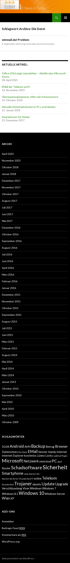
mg (23, 43)
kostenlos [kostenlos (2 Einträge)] (30, 455)
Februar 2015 (9, 348)
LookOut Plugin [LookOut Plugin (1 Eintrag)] (60, 456)
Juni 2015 (7, 334)
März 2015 (8, 341)
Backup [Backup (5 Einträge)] (38, 446)
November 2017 (11, 187)
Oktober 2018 (10, 167)
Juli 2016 (7, 254)
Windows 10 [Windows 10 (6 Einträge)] (31, 493)
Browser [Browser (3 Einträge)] (61, 446)
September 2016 (11, 241)
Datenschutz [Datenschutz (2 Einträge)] (10, 451)
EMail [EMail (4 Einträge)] (33, 451)
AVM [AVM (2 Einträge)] (27, 446)
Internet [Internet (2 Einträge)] (62, 451)
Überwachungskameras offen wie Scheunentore (30, 96)
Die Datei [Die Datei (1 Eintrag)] (22, 452)
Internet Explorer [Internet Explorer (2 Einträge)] (13, 455)
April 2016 (8, 267)
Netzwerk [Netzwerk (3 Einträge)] (31, 461)
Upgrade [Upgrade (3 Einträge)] (61, 484)
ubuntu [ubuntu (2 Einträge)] (36, 484)
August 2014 (9, 355)
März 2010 (8, 415)
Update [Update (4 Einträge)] (48, 484)
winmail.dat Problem (15, 39)
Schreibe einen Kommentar (41, 43)
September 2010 (11, 395)
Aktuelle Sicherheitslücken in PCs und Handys (29, 106)
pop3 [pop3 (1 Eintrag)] (59, 461)
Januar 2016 (9, 288)
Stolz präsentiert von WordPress (18, 558)
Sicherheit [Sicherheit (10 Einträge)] (55, 467)
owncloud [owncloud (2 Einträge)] (45, 461)
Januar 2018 (9, 173)
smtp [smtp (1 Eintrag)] (26, 474)
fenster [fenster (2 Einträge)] (42, 451)
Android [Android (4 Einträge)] (17, 446)
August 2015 (9, 321)
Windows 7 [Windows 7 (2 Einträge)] (49, 488)
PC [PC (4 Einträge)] (54, 461)
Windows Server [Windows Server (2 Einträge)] (55, 493)
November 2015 (11, 301)
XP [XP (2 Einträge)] (12, 498)
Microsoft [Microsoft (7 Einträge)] (12, 460)
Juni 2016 (7, 261)
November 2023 (11, 160)
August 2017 (9, 200)
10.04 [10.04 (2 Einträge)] (5, 446)
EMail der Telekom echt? (16, 86)
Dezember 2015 (11, 294)
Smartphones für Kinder (16, 116)
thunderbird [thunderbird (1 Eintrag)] (8, 484)
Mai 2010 (7, 402)
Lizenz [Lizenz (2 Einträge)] (41, 455)
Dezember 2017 (11, 180)
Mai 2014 (7, 361)
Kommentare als (14, 535)
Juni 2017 (7, 214)
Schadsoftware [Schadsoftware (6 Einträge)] (26, 467)
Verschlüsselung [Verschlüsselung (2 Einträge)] (12, 488)
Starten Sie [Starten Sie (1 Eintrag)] (34, 474)
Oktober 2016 (10, 234)
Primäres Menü (65, 17)
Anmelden (8, 521)
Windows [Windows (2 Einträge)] (36, 488)
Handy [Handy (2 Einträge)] (52, 451)
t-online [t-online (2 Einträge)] (36, 478)
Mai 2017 (7, 220)
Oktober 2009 (10, 422)
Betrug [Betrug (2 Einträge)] (50, 446)
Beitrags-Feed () (13, 528)
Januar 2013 (9, 381)
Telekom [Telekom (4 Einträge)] (49, 478)
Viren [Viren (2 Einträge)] (26, 488)
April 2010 (8, 408)
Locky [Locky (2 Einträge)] (49, 455)
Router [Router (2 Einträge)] (6, 468)
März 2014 (8, 375)
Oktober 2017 (10, 194)
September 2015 (11, 314)
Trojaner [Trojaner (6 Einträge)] (23, 483)
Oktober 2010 (10, 388)
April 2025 (8, 153)
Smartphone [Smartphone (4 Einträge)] (12, 473)
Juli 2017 (7, 207)
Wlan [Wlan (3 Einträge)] (6, 498)
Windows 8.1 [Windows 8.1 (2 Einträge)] (10, 493)
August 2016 (9, 247)
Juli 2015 (7, 328)
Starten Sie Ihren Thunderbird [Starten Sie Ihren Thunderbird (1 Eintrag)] (16, 478)
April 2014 (8, 368)
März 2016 (8, 274)
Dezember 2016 (11, 227)
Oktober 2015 (10, 308)
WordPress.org (11, 541)
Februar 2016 (9, 281)
